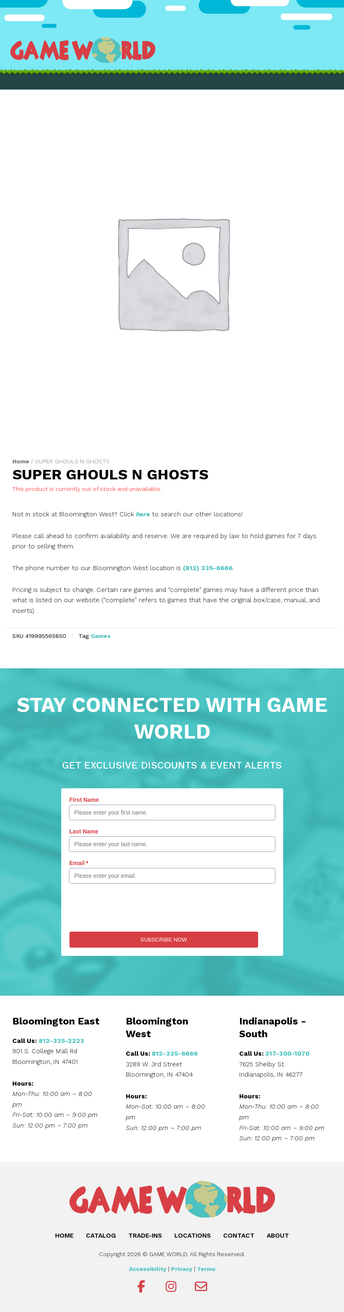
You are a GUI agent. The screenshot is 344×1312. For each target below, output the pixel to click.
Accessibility (147, 1269)
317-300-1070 (287, 1053)
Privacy (181, 1269)
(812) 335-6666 (208, 568)
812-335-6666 (175, 1053)
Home (20, 461)
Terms (206, 1269)
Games (101, 636)
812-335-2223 (61, 1041)
